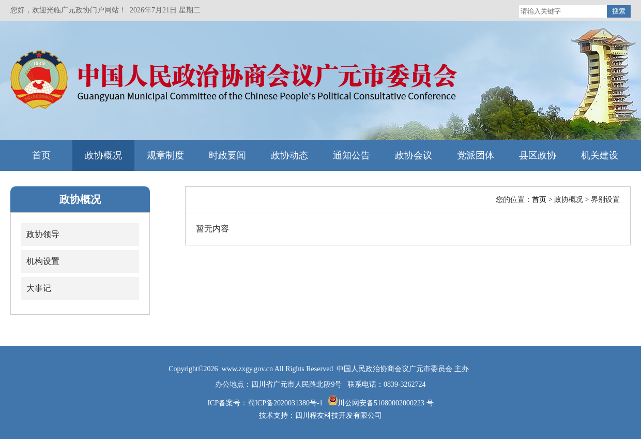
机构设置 (42, 261)
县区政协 (537, 155)
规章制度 (165, 155)
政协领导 (42, 234)
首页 (41, 155)
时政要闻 (227, 155)
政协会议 (413, 155)
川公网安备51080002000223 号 (386, 403)
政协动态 (289, 155)
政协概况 (103, 155)
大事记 (38, 288)
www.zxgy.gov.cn (248, 369)
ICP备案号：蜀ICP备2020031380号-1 (266, 403)
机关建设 (599, 155)
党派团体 (475, 155)
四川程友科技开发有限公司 (338, 415)
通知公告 (351, 155)
